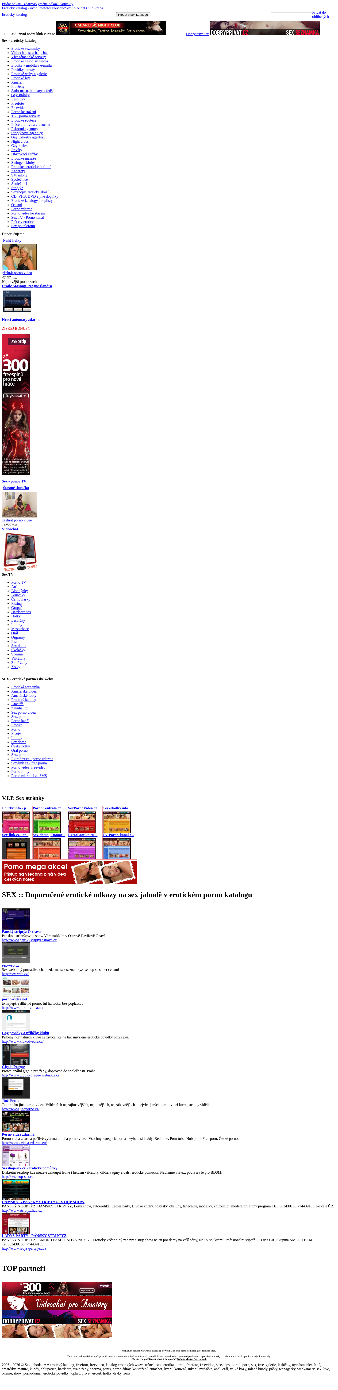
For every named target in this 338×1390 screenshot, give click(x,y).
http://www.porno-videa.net (22, 1008)
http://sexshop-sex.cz (18, 1177)
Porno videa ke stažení (28, 213)
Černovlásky (20, 599)
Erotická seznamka (25, 687)
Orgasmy (18, 637)
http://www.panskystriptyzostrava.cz (29, 940)
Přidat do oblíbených (320, 14)
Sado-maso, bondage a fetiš (32, 91)
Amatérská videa (24, 691)
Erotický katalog (14, 14)
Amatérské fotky (23, 695)
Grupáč (16, 608)
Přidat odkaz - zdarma (18, 4)
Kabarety (18, 171)
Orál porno (19, 750)
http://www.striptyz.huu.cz (22, 1210)
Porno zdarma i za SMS (29, 776)
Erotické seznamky (25, 48)
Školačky (18, 650)
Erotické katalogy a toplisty (32, 201)
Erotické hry (20, 78)
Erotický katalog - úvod (20, 8)
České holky (20, 746)
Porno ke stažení (23, 112)
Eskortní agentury (24, 129)
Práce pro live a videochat (30, 124)
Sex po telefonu (23, 226)
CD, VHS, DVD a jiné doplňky (34, 196)
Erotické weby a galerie (29, 74)
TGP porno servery (25, 116)
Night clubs (20, 141)
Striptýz (17, 188)
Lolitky (16, 625)
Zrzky (15, 667)
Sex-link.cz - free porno (29, 763)
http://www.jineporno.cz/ (20, 1109)
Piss (14, 641)
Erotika (16, 725)
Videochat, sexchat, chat (29, 53)
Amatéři (17, 82)
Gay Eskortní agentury (28, 137)
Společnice (19, 179)
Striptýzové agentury (27, 133)
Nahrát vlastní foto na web (192, 1359)
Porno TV (18, 582)
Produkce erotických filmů (31, 167)
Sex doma (18, 646)
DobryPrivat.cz (197, 34)
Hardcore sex (21, 612)
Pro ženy (17, 86)
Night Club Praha (90, 8)
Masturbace (20, 629)
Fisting (16, 603)
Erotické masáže (23, 158)
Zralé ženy (19, 663)
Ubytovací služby (24, 154)
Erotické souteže (23, 120)
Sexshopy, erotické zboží (30, 192)
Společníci (19, 184)
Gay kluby (19, 146)
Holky (16, 616)
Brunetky (18, 595)
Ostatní (16, 205)
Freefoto (44, 8)
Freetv (16, 733)
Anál (15, 587)
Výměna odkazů (47, 4)
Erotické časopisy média (29, 61)
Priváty (16, 150)
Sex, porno (19, 717)
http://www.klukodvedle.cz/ (23, 1041)
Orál (14, 633)
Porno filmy (20, 771)
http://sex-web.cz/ (15, 974)
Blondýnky (19, 591)
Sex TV (71, 8)
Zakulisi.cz (19, 708)
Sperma (17, 654)
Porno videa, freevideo (28, 767)
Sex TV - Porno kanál (27, 217)
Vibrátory (18, 658)
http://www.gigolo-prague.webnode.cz (31, 1075)
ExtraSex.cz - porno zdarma (32, 759)
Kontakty (66, 4)
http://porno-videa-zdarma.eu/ (24, 1143)
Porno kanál (20, 721)
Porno (15, 729)
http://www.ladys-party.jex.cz (24, 1248)
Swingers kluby (23, 163)
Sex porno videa (23, 712)
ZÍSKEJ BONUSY (16, 328)
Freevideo (57, 8)
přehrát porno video (17, 273)
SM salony (19, 175)
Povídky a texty (23, 70)
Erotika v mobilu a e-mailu (31, 65)
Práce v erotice (22, 222)
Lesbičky (18, 99)
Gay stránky (20, 95)
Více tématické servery (28, 57)
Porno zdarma (21, 209)
